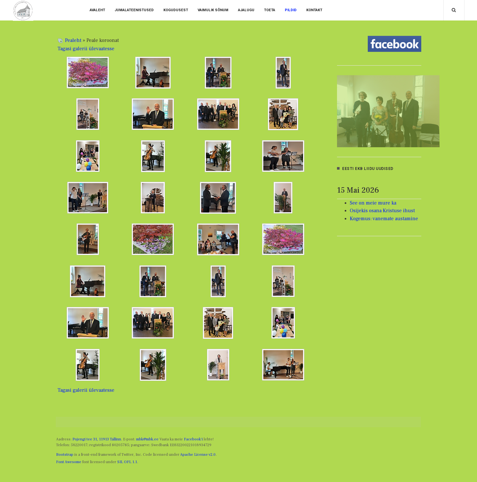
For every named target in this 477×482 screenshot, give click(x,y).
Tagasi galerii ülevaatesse (86, 48)
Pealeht (73, 40)
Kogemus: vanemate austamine (384, 218)
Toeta (269, 10)
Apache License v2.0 (198, 454)
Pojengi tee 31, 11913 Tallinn (96, 439)
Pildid (291, 10)
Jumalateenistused (134, 10)
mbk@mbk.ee (147, 439)
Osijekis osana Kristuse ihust (382, 210)
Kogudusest (175, 10)
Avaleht (97, 10)
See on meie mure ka (373, 203)
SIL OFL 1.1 (127, 462)
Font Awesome (68, 462)
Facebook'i (193, 439)
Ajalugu (246, 10)
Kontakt (314, 10)
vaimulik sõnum (213, 10)
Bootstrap (64, 454)
